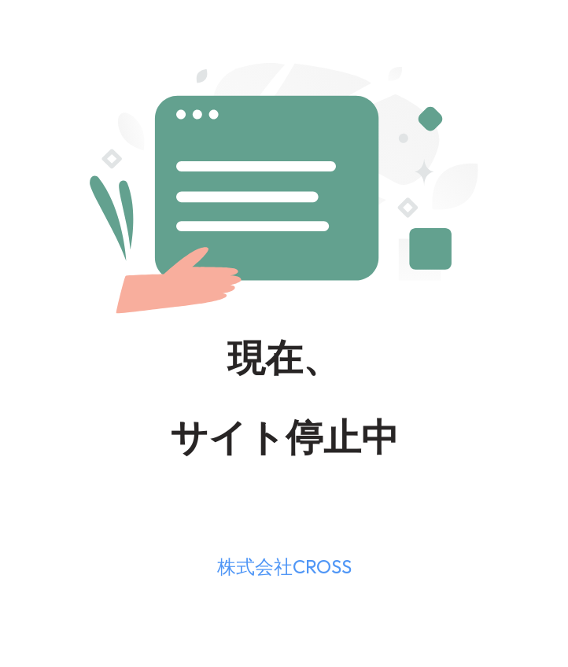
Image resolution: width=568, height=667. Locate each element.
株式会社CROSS (284, 566)
